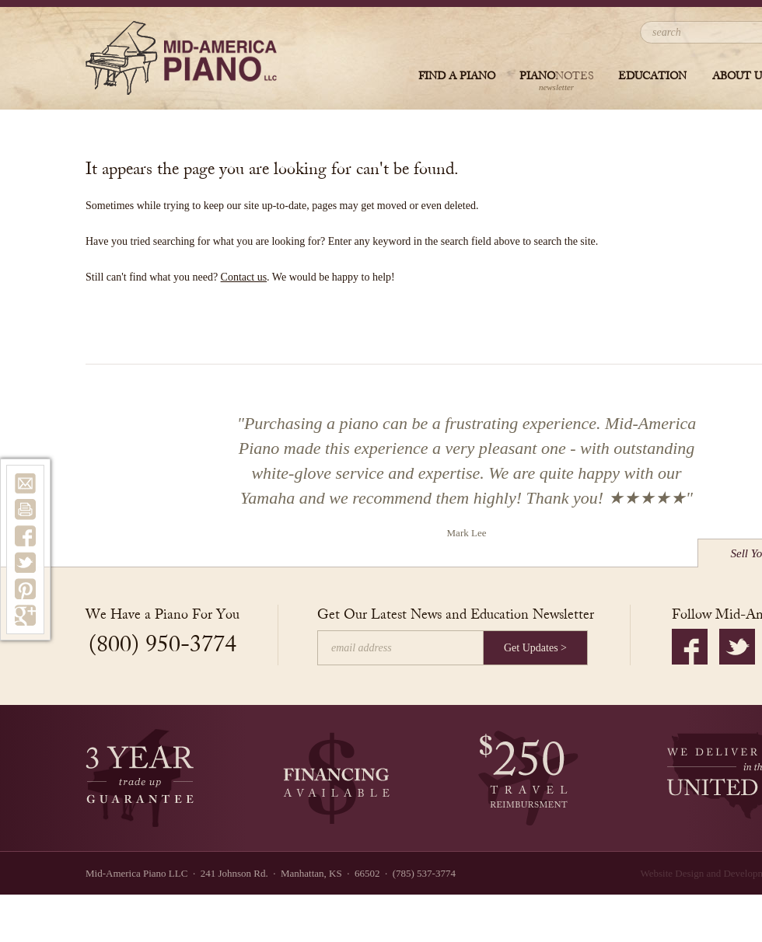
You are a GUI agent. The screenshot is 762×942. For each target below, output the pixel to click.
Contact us (244, 277)
